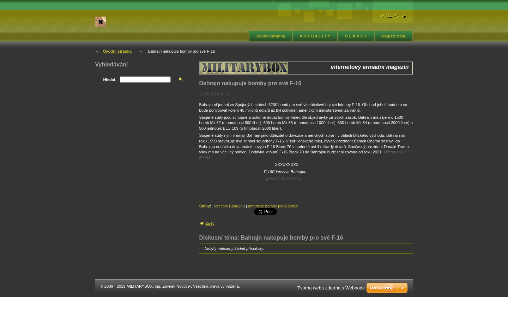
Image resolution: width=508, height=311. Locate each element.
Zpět (210, 223)
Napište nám (393, 36)
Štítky (204, 206)
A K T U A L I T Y (315, 36)
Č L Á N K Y (356, 36)
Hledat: (110, 79)
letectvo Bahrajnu (229, 206)
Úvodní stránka (270, 36)
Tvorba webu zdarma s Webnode (331, 288)
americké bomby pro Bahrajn (273, 206)
